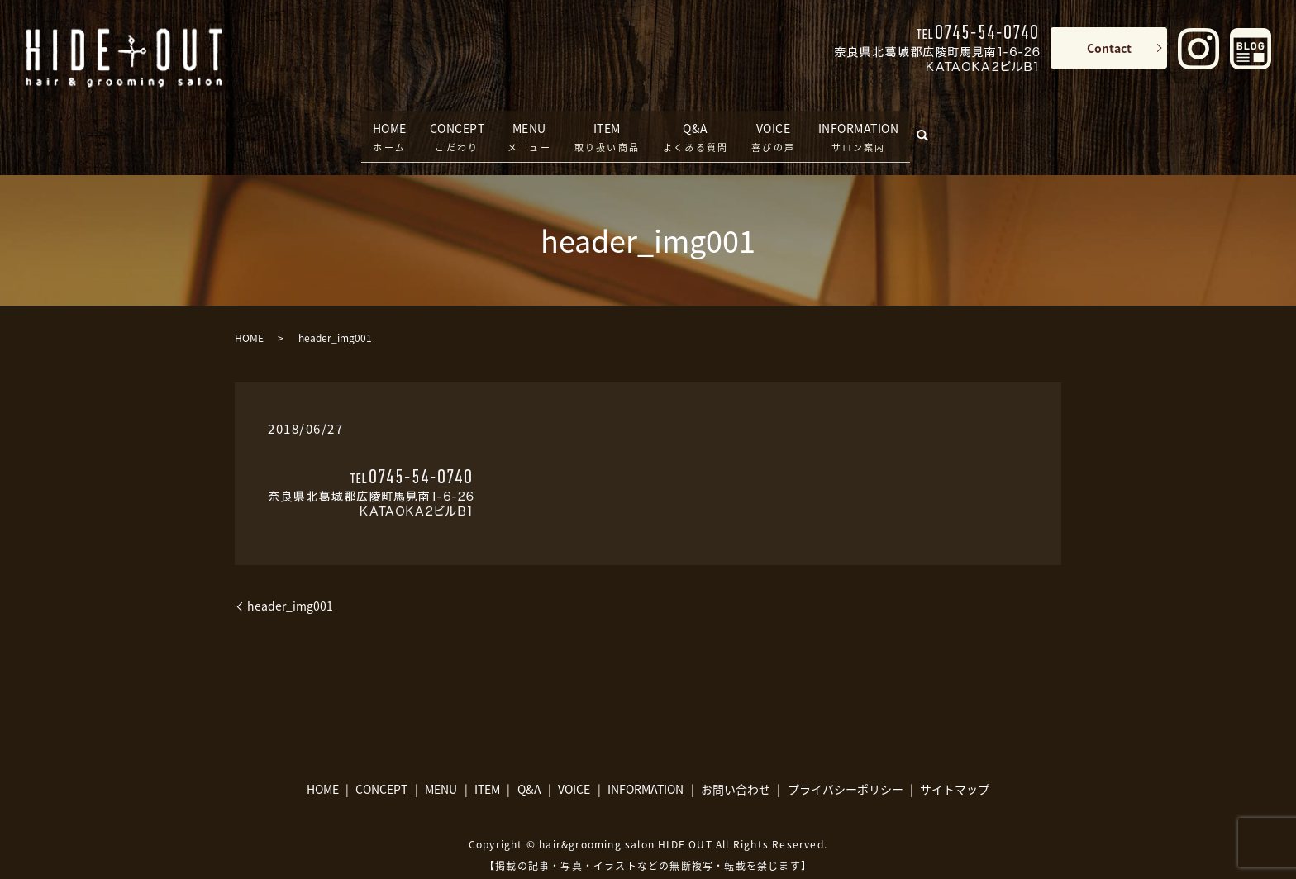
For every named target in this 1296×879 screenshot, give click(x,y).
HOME (377, 125)
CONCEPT (452, 125)
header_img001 (290, 586)
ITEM (607, 125)
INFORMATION (865, 125)
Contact (1109, 48)
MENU (529, 125)
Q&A (695, 125)
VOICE (773, 125)
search (944, 121)
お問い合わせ (735, 769)
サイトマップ (954, 769)
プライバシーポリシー (845, 769)
